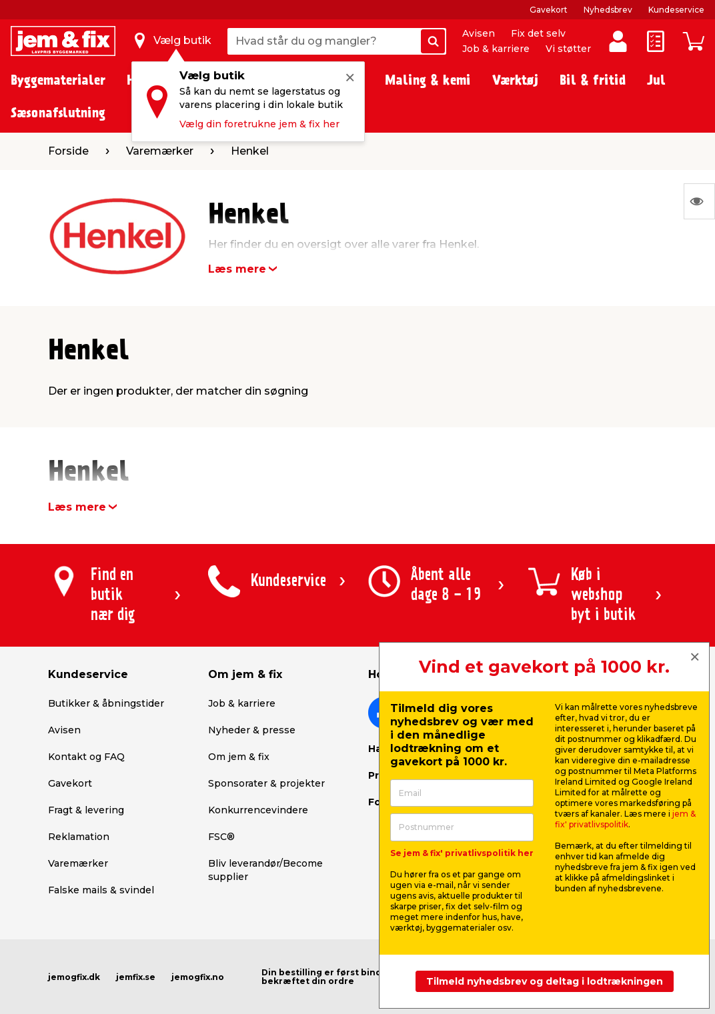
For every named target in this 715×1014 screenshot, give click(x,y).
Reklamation (78, 837)
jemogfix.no (197, 977)
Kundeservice (676, 9)
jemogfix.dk (74, 977)
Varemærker (78, 863)
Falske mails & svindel (101, 890)
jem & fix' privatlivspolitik (625, 819)
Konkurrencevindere (258, 810)
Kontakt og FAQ (86, 757)
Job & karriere (496, 49)
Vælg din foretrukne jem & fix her (259, 124)
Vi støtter (568, 49)
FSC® (221, 837)
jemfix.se (135, 977)
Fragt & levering (86, 810)
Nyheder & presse (251, 730)
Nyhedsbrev (608, 9)
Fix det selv (538, 33)
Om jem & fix (238, 757)
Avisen (478, 33)
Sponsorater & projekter (266, 783)
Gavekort (549, 9)
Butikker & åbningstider (106, 703)
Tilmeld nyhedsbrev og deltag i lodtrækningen (544, 981)
